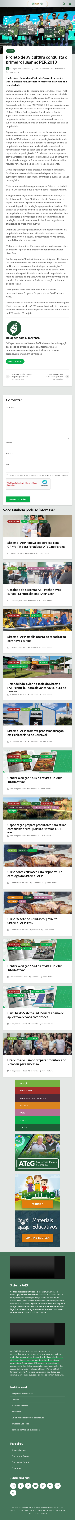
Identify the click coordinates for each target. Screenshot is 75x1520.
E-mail (9, 453)
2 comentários (38, 883)
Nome (9, 443)
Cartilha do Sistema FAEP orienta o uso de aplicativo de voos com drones (35, 1015)
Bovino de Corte (15, 898)
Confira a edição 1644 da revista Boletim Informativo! (37, 968)
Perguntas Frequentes (22, 1393)
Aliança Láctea (19, 1450)
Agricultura (14, 521)
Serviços (27, 760)
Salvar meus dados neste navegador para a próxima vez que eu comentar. (39, 475)
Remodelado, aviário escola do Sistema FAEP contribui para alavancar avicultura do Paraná (37, 688)
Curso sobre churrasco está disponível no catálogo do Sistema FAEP (37, 874)
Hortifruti (47, 804)
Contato (15, 1399)
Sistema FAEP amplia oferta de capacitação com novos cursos (29, 639)
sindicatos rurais (45, 1303)
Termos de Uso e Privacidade (26, 1429)
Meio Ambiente (14, 760)
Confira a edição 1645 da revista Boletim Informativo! (37, 780)
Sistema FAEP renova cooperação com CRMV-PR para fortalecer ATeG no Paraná (35, 547)
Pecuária (47, 615)
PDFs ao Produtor (16, 995)
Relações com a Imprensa (18, 68)
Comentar (62, 68)
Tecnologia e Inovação (17, 666)
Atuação (33, 521)
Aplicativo (16, 1411)
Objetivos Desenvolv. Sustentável (28, 1417)
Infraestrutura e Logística (19, 807)
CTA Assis (43, 662)
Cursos (10, 51)
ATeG (24, 521)
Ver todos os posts (15, 361)
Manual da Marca (20, 1405)
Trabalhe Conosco (20, 1423)
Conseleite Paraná (20, 1462)
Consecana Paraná (21, 1456)
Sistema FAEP (55, 1294)
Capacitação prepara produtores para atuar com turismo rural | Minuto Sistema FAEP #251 (36, 829)
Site (7, 464)
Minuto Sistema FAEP (36, 568)
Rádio (50, 568)
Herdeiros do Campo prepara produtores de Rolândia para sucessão (37, 1062)
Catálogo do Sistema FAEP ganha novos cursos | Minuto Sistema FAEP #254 (36, 592)
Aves (34, 662)
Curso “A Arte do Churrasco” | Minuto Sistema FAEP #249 (34, 921)
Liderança (36, 615)
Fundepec (16, 1468)
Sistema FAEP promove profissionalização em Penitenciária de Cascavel (35, 735)
